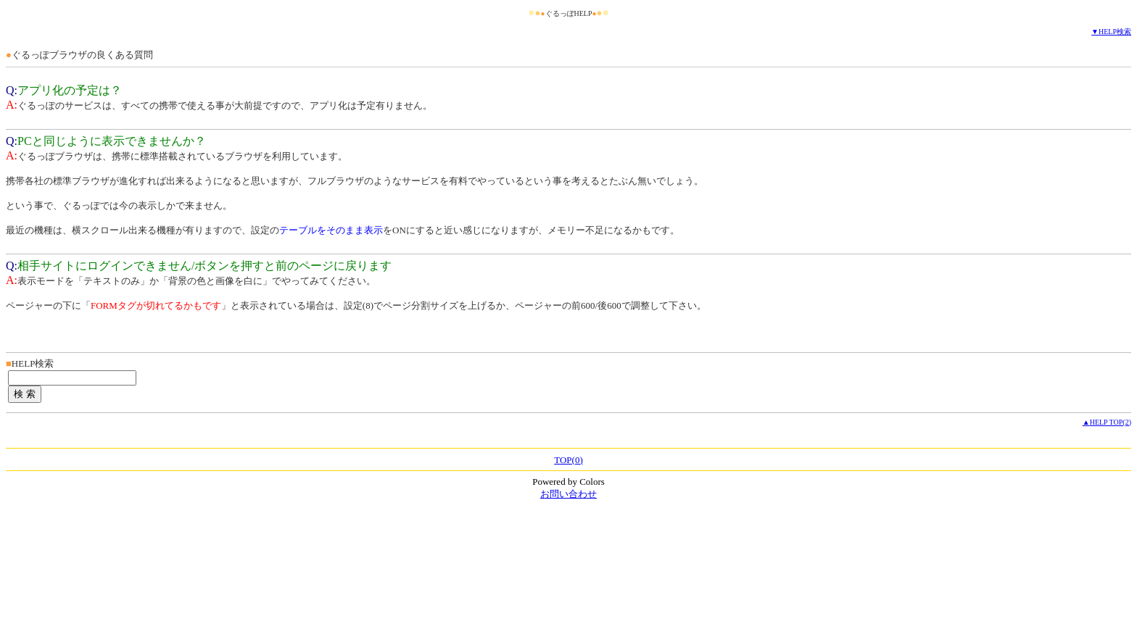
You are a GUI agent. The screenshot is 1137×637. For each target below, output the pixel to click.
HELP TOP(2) (1110, 422)
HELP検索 (1115, 32)
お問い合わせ (568, 493)
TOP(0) (568, 459)
